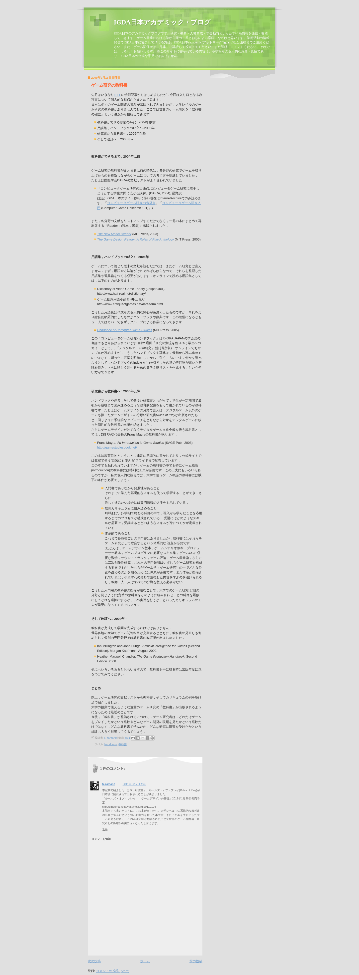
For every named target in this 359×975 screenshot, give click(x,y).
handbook (110, 744)
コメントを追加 (101, 838)
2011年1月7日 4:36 (134, 783)
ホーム (145, 961)
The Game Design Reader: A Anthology (135, 239)
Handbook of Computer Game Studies (124, 330)
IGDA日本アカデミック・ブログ (162, 22)
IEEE (117, 95)
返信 (105, 829)
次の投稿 (94, 961)
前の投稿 (195, 961)
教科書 (122, 744)
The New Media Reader (114, 234)
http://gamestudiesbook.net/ (117, 447)
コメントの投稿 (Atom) (112, 971)
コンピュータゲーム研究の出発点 (131, 203)
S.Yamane (108, 783)
